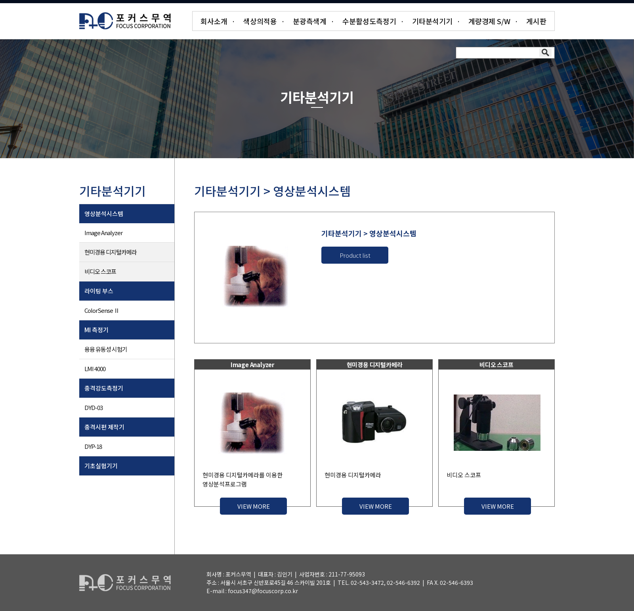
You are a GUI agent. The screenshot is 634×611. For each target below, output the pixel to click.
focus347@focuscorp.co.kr (263, 591)
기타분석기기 (432, 21)
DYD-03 (93, 407)
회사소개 (214, 21)
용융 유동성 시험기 (105, 349)
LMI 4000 (94, 368)
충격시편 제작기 (104, 427)
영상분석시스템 (103, 213)
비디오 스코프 (100, 271)
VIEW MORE (253, 506)
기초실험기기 (101, 466)
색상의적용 (260, 21)
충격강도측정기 (103, 388)
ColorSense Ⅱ (101, 310)
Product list (355, 255)
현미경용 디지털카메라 (110, 252)
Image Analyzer (103, 232)
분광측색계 (310, 21)
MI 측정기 (96, 330)
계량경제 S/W (489, 21)
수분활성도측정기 (369, 21)
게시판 (536, 21)
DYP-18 (93, 446)
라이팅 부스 (98, 291)
